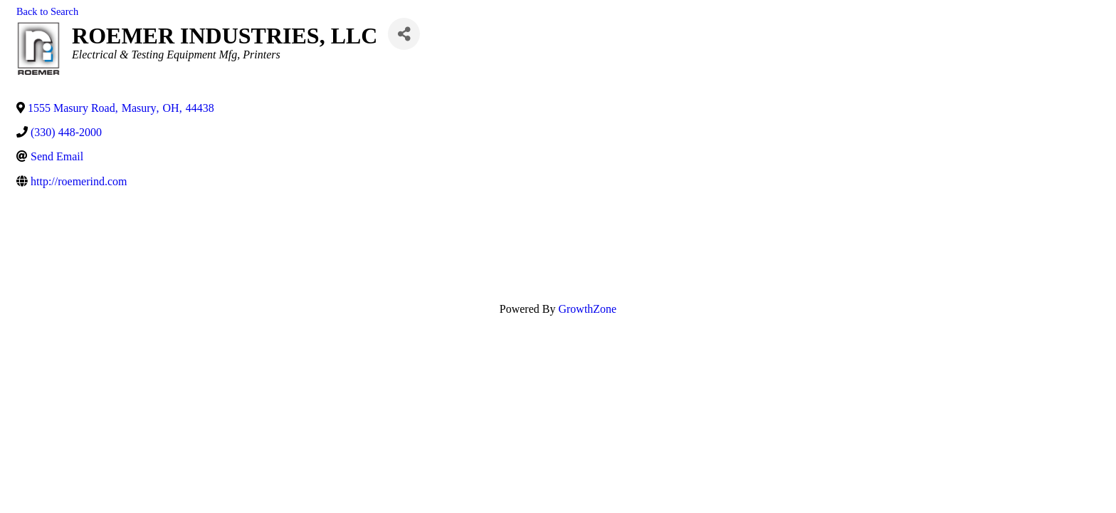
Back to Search (47, 11)
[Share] (404, 34)
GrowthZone (587, 309)
